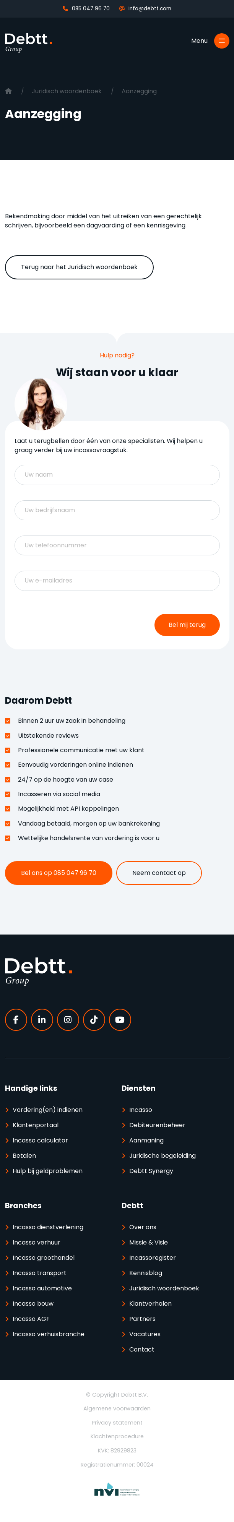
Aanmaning (146, 1140)
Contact (141, 1349)
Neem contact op (159, 872)
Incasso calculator (40, 1140)
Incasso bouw (33, 1303)
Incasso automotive (42, 1288)
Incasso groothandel (44, 1257)
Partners (142, 1318)
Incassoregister (152, 1257)
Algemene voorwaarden (117, 1408)
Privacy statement (117, 1422)
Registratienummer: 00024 (117, 1464)
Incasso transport (40, 1273)
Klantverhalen (150, 1303)
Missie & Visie (148, 1242)
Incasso (140, 1109)
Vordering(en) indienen (48, 1109)
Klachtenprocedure (117, 1436)
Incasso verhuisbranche (48, 1334)
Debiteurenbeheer (157, 1125)
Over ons (142, 1227)
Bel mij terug (187, 624)
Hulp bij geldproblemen (48, 1171)
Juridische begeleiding (162, 1155)
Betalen (24, 1155)
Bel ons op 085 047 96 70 (58, 872)
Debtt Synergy (151, 1171)
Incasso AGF (31, 1318)
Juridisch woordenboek (67, 91)
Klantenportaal (35, 1125)
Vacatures (145, 1334)
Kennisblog (145, 1273)
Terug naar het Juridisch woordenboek (79, 267)
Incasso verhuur (36, 1242)
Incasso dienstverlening (48, 1227)
